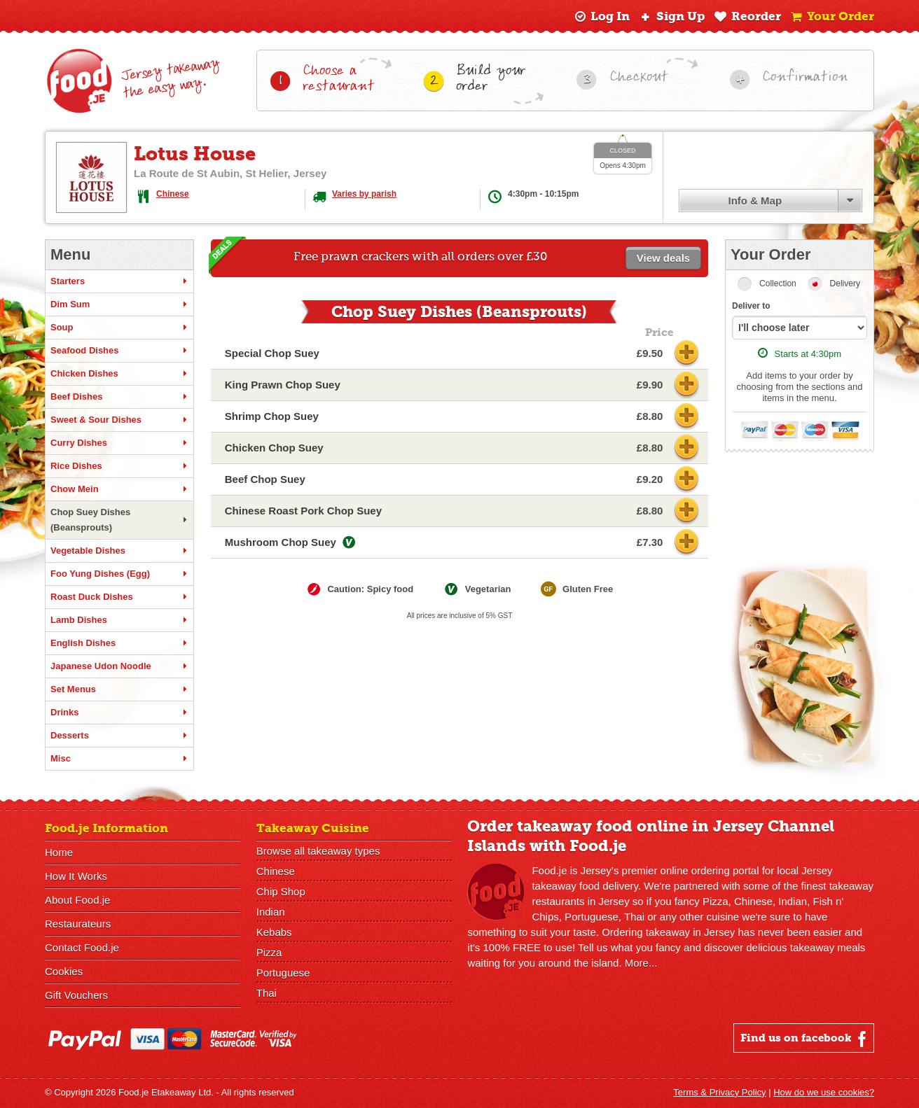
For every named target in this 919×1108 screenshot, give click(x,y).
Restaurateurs (78, 924)
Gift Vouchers (76, 995)
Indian (270, 912)
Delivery (845, 283)
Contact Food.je (82, 947)
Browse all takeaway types (318, 851)
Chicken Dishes (119, 373)
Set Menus (119, 689)
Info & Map (755, 200)
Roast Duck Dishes (119, 597)
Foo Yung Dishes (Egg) (119, 574)
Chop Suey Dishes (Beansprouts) (119, 520)
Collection (777, 283)
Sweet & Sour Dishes (119, 420)
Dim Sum (119, 304)
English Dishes (119, 643)
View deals (663, 258)
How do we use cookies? (823, 1092)
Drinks (119, 712)
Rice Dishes (119, 466)
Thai (266, 993)
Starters (119, 281)
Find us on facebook (805, 1038)
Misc (119, 758)
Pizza (269, 952)
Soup (119, 327)
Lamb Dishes (119, 620)
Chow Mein (119, 489)
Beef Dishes (119, 396)
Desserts (119, 735)
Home (59, 852)
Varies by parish (364, 194)
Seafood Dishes (119, 350)
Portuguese (283, 973)
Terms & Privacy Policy (719, 1092)
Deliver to (751, 306)
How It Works (76, 876)
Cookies (64, 971)
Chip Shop (280, 891)
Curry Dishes (119, 443)
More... (641, 963)
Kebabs (274, 932)
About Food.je (77, 900)
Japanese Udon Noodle (119, 666)
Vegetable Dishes (119, 550)
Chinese (172, 194)
